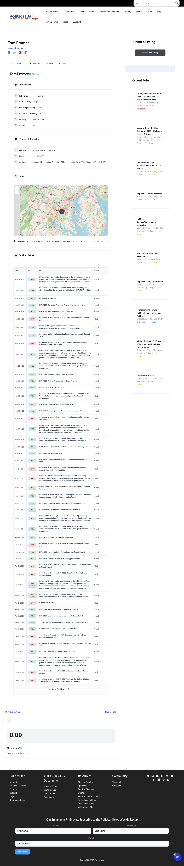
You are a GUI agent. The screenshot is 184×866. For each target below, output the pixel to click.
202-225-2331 (39, 156)
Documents (49, 797)
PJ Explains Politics (87, 800)
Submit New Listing (150, 53)
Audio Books (49, 793)
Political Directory (86, 789)
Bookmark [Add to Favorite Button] (35, 63)
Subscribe (22, 852)
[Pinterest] (20, 52)
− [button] (17, 192)
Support (13, 793)
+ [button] (17, 188)
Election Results (85, 782)
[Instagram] (152, 776)
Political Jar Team (18, 786)
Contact (13, 789)
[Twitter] (14, 52)
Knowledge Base (17, 800)
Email (91, 838)
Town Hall (116, 782)
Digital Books (50, 790)
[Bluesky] (172, 776)
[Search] (177, 3)
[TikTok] (154, 780)
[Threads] (159, 780)
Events (81, 793)
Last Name (131, 825)
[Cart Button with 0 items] (177, 859)
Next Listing (112, 712)
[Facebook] (9, 52)
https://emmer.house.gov (44, 150)
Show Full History (61, 689)
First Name (53, 825)
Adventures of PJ (85, 807)
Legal (12, 796)
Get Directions (101, 241)
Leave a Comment (16, 48)
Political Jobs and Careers (90, 796)
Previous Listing (11, 712)
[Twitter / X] (167, 776)
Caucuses (116, 786)
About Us (14, 782)
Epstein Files (84, 786)
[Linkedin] (26, 52)
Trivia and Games (86, 803)
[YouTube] (157, 776)
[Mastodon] (163, 780)
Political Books (50, 786)
